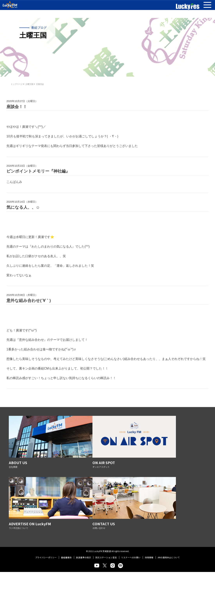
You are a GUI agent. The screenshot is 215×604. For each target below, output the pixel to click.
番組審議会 (66, 479)
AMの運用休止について (169, 479)
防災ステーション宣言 (106, 479)
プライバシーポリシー (46, 479)
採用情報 (149, 479)
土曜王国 (29, 84)
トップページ (16, 84)
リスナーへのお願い (131, 479)
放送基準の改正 (83, 479)
